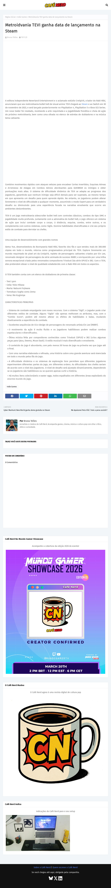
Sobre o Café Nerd (42, 867)
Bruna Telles (12, 37)
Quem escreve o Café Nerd (65, 867)
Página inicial (10, 17)
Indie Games (22, 17)
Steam (85, 104)
